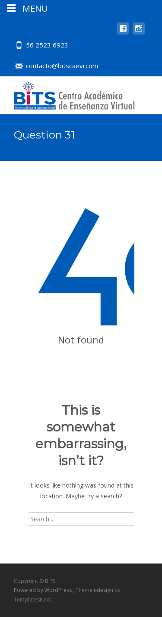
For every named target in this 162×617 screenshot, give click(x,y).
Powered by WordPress (43, 590)
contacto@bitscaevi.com (62, 65)
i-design (104, 590)
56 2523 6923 (47, 45)
